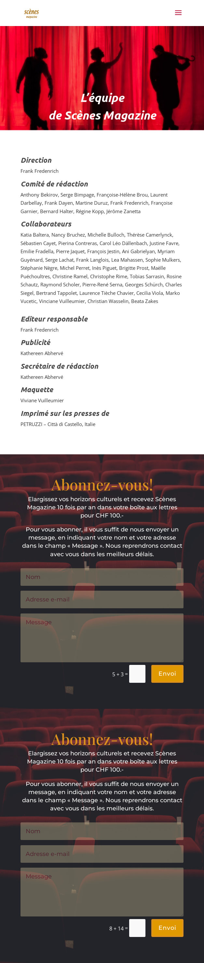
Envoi (167, 673)
